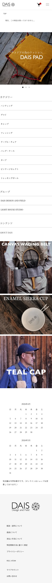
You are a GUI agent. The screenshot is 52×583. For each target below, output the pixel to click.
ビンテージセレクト (10, 169)
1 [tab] (22, 87)
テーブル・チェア (8, 141)
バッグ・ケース (8, 150)
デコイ (4, 114)
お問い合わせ (12, 576)
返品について (12, 532)
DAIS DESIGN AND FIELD (13, 200)
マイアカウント (13, 569)
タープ (4, 160)
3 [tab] (29, 87)
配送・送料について (14, 525)
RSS (8, 560)
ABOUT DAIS (6, 232)
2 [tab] (26, 87)
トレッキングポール (10, 178)
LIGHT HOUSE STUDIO (12, 209)
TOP (4, 13)
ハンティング (7, 105)
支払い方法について (14, 538)
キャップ (5, 123)
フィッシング (6, 132)
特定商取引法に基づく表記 (17, 545)
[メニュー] (47, 4)
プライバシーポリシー (15, 551)
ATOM (13, 560)
